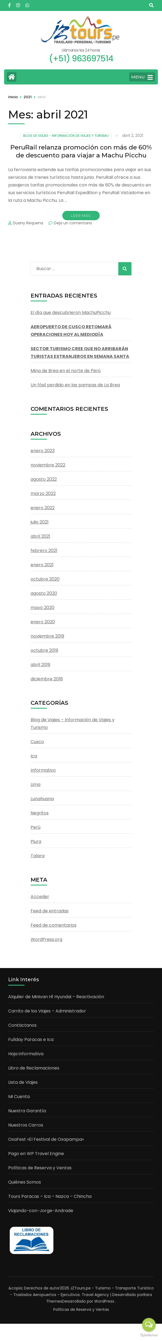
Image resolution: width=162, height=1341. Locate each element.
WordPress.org (46, 939)
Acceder (40, 896)
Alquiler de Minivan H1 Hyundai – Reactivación (56, 997)
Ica (34, 756)
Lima (35, 784)
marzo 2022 (43, 493)
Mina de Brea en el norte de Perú (66, 370)
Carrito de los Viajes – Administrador (47, 1011)
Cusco (37, 742)
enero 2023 (43, 451)
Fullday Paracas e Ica (31, 1039)
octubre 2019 (44, 650)
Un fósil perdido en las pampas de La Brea (75, 385)
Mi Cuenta (19, 1096)
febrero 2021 (44, 550)
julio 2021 (40, 522)
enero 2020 (43, 622)
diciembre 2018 (47, 679)
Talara (38, 856)
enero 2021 (42, 565)
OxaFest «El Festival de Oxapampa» (46, 1139)
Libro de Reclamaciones (33, 1068)
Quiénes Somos (24, 1182)
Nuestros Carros (25, 1125)
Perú (35, 827)
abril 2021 (40, 536)
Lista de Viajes (23, 1082)
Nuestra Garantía (27, 1111)
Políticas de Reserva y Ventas (40, 1168)
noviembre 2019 (47, 636)
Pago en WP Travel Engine (36, 1153)
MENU (142, 77)
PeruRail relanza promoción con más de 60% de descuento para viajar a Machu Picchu (81, 151)
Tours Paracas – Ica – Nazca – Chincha (50, 1196)
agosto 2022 (44, 479)
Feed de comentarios (53, 925)
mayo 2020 (42, 607)
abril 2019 (40, 664)
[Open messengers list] (149, 1325)
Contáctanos (22, 1025)
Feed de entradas (50, 911)
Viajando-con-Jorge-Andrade (40, 1210)
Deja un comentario (73, 223)
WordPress (104, 1301)
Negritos (40, 813)
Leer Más (81, 215)
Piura (36, 841)
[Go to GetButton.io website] (149, 1335)
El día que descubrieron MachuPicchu (71, 312)
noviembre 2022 (48, 465)
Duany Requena (28, 223)
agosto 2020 (44, 593)
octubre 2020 (45, 579)
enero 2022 (43, 508)
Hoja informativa (25, 1054)
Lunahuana (42, 799)
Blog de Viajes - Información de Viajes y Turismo (66, 135)
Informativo (43, 770)
